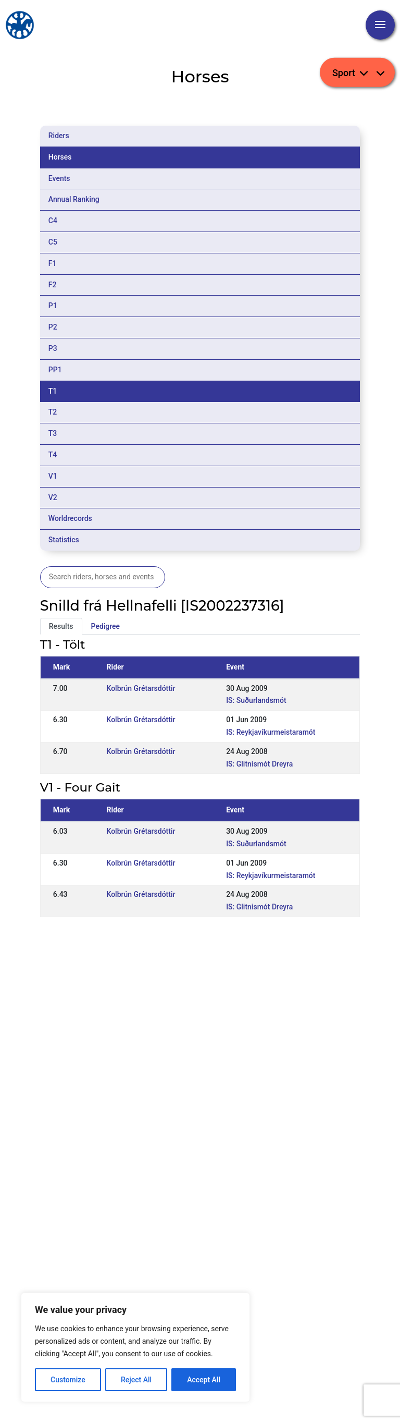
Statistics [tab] (63, 540)
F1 (52, 263)
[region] (135, 1347)
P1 (52, 305)
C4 (52, 220)
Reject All (136, 1380)
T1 (52, 391)
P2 (52, 327)
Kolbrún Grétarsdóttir (140, 688)
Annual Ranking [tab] (73, 199)
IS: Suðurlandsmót (256, 700)
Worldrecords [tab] (70, 518)
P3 (52, 348)
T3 (52, 433)
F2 (52, 285)
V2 (52, 497)
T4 (52, 455)
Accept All (203, 1380)
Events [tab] (59, 178)
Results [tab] (61, 626)
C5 (52, 242)
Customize (68, 1380)
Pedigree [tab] (105, 626)
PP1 (55, 370)
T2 (52, 412)
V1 (52, 476)
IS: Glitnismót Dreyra (259, 764)
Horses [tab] (60, 157)
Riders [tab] (58, 135)
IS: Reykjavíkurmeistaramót (270, 732)
